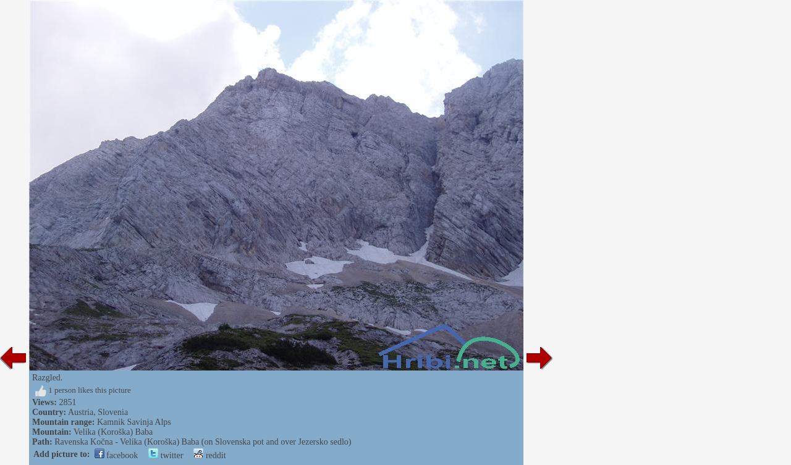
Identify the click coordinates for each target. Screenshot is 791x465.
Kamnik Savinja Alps (134, 422)
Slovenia (113, 412)
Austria (80, 412)
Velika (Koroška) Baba (113, 432)
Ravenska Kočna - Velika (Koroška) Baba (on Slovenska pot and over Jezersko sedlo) (202, 441)
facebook (116, 455)
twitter (165, 455)
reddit (209, 455)
